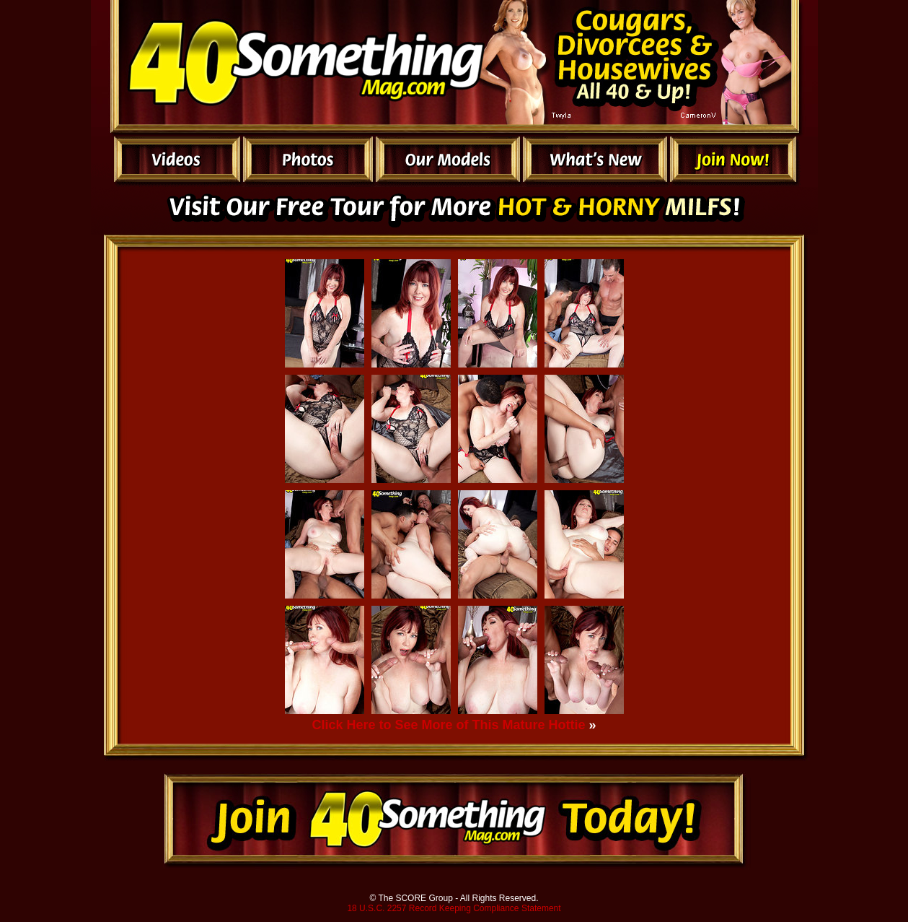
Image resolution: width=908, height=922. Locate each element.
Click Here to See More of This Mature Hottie (448, 725)
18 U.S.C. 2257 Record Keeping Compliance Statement (453, 908)
